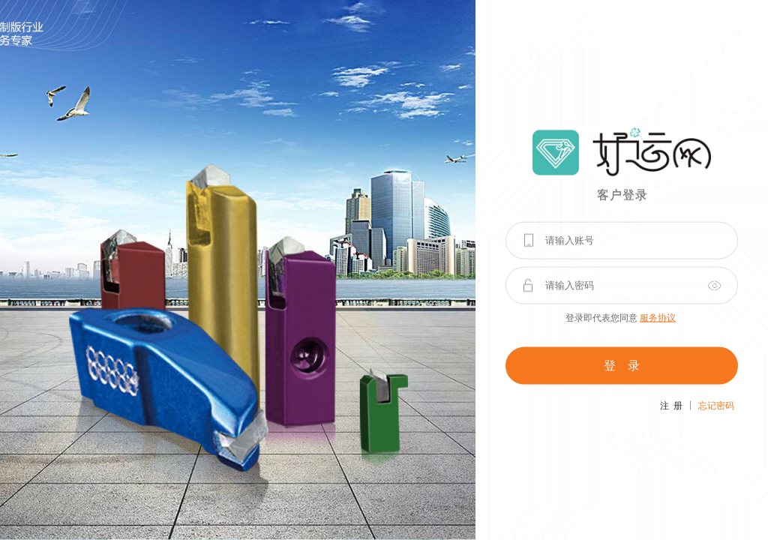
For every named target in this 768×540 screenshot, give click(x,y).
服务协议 (658, 317)
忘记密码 (716, 405)
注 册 (671, 405)
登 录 (622, 364)
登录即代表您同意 (621, 317)
